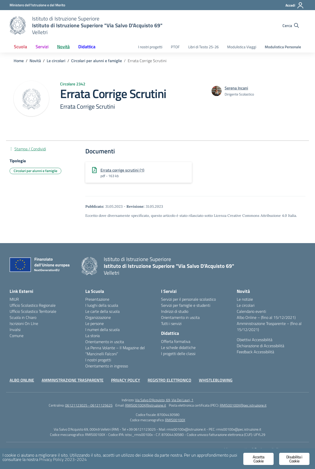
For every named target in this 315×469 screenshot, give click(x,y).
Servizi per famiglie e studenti (185, 305)
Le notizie (245, 299)
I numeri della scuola (102, 329)
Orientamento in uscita (104, 342)
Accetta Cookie (258, 459)
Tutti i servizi (171, 323)
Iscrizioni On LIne (24, 323)
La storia (92, 336)
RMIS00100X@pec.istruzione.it (243, 405)
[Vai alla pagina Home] (19, 61)
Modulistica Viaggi (241, 47)
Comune (16, 336)
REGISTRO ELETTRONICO (169, 380)
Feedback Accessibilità (255, 352)
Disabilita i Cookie (294, 459)
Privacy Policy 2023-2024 (63, 459)
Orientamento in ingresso (106, 366)
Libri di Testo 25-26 (203, 47)
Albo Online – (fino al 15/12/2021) (266, 317)
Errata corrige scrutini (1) (122, 170)
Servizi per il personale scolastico (188, 299)
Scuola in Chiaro (23, 317)
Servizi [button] (42, 46)
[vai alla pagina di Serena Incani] (236, 88)
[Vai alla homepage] (18, 25)
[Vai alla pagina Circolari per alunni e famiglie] (96, 61)
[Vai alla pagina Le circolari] (56, 61)
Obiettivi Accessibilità (254, 340)
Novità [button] (63, 46)
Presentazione (97, 299)
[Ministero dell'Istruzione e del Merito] (37, 5)
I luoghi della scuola (101, 305)
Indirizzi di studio (174, 311)
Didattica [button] (86, 46)
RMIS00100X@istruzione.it (145, 405)
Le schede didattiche (178, 347)
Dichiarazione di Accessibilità (260, 346)
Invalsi (15, 329)
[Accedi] (294, 5)
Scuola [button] (20, 46)
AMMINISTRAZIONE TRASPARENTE (72, 380)
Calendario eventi (251, 311)
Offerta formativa (175, 341)
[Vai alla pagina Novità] (35, 61)
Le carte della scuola (102, 311)
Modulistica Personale (283, 47)
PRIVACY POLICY (125, 380)
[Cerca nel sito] (290, 25)
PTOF (175, 47)
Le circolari (245, 305)
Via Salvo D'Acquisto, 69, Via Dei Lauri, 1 (164, 400)
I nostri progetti (150, 47)
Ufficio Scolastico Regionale (33, 305)
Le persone (94, 323)
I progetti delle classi (178, 353)
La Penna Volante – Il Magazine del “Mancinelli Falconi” (115, 351)
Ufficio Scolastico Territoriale (33, 311)
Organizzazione (98, 317)
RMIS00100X (175, 420)
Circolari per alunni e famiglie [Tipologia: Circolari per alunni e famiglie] (35, 170)
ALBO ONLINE (22, 380)
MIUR (14, 299)
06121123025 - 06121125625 (89, 405)
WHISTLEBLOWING (215, 380)
